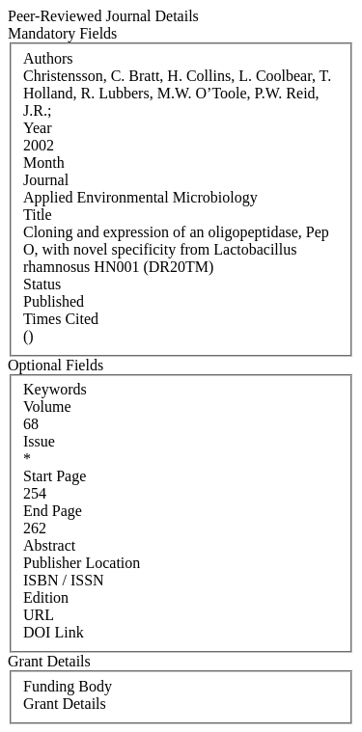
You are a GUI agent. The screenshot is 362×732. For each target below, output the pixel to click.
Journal (46, 180)
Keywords (55, 389)
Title (37, 214)
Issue (39, 441)
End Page (52, 510)
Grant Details (64, 703)
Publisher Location (81, 563)
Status (42, 284)
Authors (48, 58)
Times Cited (60, 319)
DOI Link (53, 632)
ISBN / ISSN (63, 580)
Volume (46, 406)
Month (44, 162)
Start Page (54, 476)
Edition (46, 597)
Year (37, 128)
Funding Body (67, 686)
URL (38, 615)
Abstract (49, 545)
